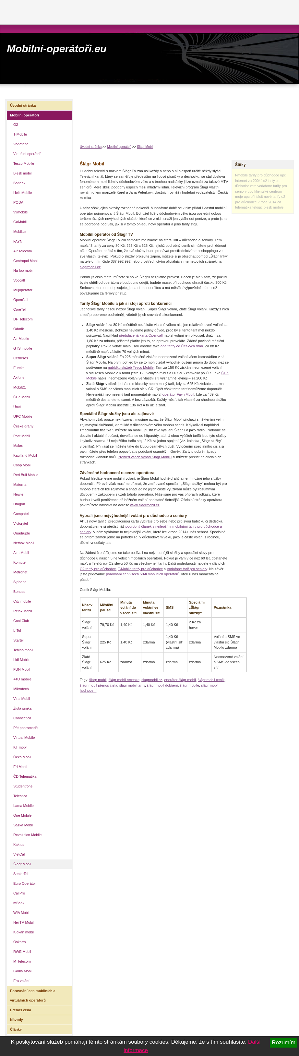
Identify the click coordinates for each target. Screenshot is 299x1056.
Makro (18, 446)
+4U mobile (22, 679)
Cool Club (21, 621)
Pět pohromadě (25, 728)
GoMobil (20, 222)
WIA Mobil (21, 913)
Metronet (20, 572)
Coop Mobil (22, 465)
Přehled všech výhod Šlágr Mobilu (145, 457)
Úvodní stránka (91, 147)
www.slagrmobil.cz (144, 505)
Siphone (19, 582)
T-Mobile (20, 134)
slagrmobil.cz (90, 267)
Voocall (19, 280)
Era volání (21, 981)
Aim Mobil (21, 553)
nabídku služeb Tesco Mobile (131, 367)
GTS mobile (22, 348)
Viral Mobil (21, 699)
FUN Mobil (21, 669)
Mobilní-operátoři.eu (57, 48)
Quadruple (21, 533)
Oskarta (19, 942)
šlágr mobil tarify (132, 685)
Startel (18, 640)
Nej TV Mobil (23, 922)
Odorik (18, 329)
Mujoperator (22, 290)
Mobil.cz (19, 232)
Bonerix (19, 183)
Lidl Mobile (21, 660)
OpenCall (20, 300)
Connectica (22, 718)
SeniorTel (20, 874)
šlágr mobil (97, 680)
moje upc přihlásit (249, 196)
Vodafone (21, 144)
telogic (257, 207)
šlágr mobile (189, 685)
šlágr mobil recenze (124, 680)
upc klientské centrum (265, 191)
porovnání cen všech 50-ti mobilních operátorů (142, 574)
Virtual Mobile (24, 737)
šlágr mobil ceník (211, 680)
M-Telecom (22, 961)
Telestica (20, 796)
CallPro (19, 893)
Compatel (21, 514)
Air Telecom (22, 251)
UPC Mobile (22, 416)
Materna (19, 484)
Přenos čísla (20, 1010)
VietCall (19, 854)
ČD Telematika (24, 776)
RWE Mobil (22, 952)
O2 (15, 124)
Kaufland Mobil (25, 455)
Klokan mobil (23, 932)
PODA (18, 202)
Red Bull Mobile (25, 475)
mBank (18, 903)
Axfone (18, 377)
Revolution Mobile (27, 835)
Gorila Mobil (22, 971)
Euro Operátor (24, 883)
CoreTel (19, 309)
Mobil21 (19, 387)
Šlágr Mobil (145, 147)
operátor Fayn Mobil (178, 394)
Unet (17, 407)
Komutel (19, 562)
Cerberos (20, 358)
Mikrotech (21, 689)
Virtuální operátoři (27, 154)
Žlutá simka (22, 708)
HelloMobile (22, 193)
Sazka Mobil (23, 825)
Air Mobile (21, 339)
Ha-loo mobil (23, 270)
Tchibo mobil (23, 650)
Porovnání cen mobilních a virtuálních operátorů (32, 995)
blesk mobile (273, 207)
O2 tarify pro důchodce (98, 569)
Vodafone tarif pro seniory (187, 569)
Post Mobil (21, 436)
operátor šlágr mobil (180, 680)
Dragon (19, 504)
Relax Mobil (22, 611)
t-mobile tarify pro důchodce (257, 175)
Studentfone (22, 786)
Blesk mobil (22, 173)
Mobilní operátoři (119, 147)
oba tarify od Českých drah (182, 346)
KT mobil (20, 747)
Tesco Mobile (23, 163)
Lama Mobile (23, 806)
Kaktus (18, 844)
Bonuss (19, 592)
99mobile (20, 212)
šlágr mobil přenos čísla (98, 685)
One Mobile (22, 815)
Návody (16, 1020)
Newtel (18, 494)
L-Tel (17, 630)
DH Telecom (23, 319)
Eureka (19, 368)
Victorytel (20, 523)
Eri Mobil (20, 767)
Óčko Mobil (22, 757)
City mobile (22, 601)
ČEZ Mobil (21, 397)
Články (16, 1029)
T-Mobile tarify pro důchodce (140, 569)
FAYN (17, 241)
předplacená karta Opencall (141, 335)
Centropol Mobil (25, 261)
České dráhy (23, 426)
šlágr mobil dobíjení (162, 685)
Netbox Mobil (23, 543)
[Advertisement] (101, 116)
